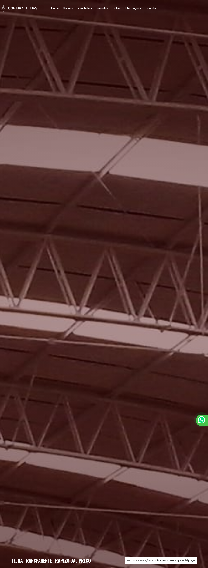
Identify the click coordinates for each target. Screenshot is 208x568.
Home (55, 8)
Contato (151, 8)
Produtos (102, 8)
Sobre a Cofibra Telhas (77, 8)
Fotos (116, 8)
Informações (133, 8)
